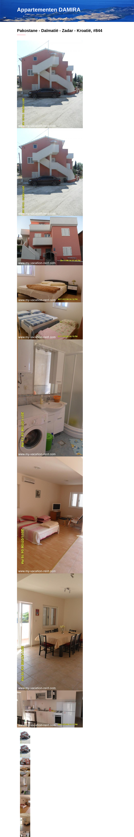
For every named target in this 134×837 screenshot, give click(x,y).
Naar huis (19, 18)
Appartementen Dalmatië (47, 18)
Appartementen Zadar (63, 18)
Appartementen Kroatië (32, 18)
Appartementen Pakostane (80, 18)
